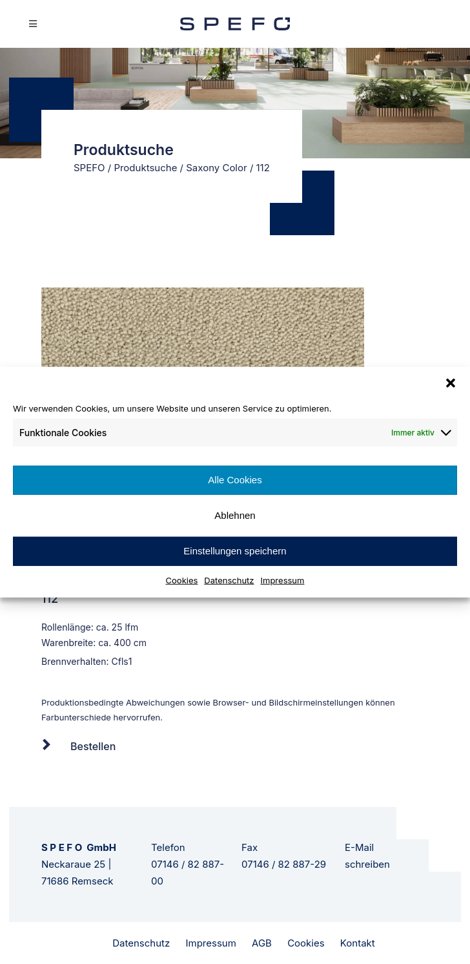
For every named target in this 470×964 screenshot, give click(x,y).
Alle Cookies (234, 479)
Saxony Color (216, 168)
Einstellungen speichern (234, 550)
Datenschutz (229, 579)
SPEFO (89, 168)
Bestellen (93, 746)
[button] (450, 383)
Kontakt (357, 943)
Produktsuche (145, 168)
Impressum (283, 579)
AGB (262, 943)
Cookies (182, 579)
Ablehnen (234, 515)
